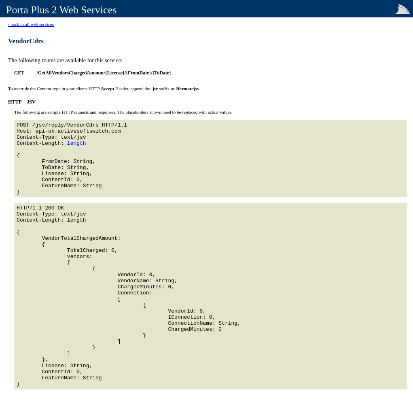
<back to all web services (31, 24)
